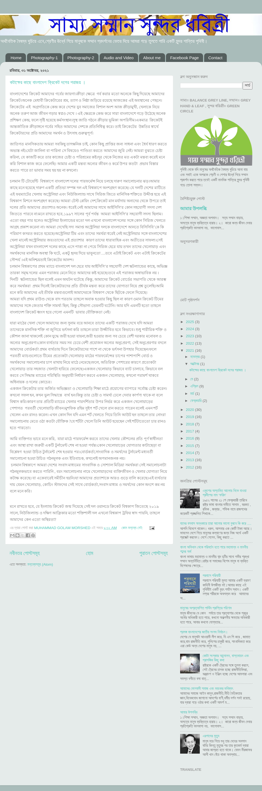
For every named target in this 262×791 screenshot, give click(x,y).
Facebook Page (184, 57)
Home (16, 57)
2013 (190, 460)
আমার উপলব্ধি (193, 208)
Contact (215, 57)
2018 (190, 424)
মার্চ (192, 394)
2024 (190, 329)
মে (192, 379)
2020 (190, 410)
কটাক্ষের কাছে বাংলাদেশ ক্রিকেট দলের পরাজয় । (47, 82)
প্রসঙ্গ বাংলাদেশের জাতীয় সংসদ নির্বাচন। (204, 632)
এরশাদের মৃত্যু (211, 736)
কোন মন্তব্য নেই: (132, 528)
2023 (190, 336)
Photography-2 (80, 57)
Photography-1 (44, 57)
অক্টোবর (195, 364)
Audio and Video (119, 57)
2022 (190, 343)
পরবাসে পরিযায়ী (212, 576)
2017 (190, 431)
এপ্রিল (194, 386)
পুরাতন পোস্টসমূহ (153, 553)
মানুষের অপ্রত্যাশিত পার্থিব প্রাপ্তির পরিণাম (206, 608)
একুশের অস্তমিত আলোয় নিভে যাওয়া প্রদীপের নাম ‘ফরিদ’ (224, 493)
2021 (190, 350)
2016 (190, 438)
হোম (89, 553)
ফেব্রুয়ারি (196, 401)
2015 (190, 446)
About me (151, 57)
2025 (190, 322)
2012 (190, 467)
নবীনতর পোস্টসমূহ (25, 553)
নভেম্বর (195, 357)
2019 (190, 417)
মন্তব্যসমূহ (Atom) (40, 564)
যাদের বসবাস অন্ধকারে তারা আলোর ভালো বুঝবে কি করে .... (215, 523)
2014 (190, 453)
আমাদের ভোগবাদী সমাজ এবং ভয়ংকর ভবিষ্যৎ (206, 688)
